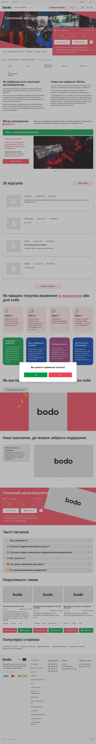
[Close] (74, 364)
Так (36, 375)
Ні (60, 375)
